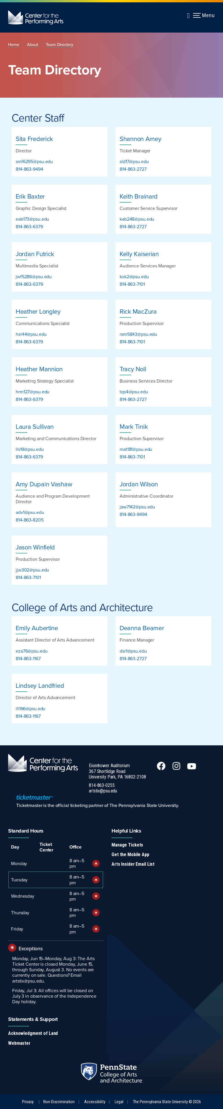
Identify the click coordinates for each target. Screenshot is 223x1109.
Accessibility (94, 1101)
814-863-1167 (28, 658)
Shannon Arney (140, 138)
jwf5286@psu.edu (34, 276)
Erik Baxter (30, 196)
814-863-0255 (102, 785)
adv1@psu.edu (30, 512)
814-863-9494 (29, 169)
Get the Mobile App (130, 854)
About (33, 44)
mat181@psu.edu (136, 449)
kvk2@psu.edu (134, 276)
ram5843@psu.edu (138, 334)
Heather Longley (38, 311)
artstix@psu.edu (103, 791)
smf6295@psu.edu (34, 161)
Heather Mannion (39, 368)
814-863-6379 (29, 226)
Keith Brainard (139, 196)
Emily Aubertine (37, 627)
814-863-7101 (132, 284)
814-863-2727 (133, 169)
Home (13, 44)
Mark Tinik (134, 426)
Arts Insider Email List (133, 864)
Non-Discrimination (59, 1101)
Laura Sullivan (35, 426)
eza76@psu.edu (31, 651)
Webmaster (19, 1043)
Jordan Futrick (35, 253)
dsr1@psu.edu (133, 651)
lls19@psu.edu (30, 449)
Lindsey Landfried (40, 685)
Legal (119, 1101)
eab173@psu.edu (32, 219)
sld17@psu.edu (134, 161)
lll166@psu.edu (30, 708)
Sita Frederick (34, 138)
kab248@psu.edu (137, 219)
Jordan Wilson (139, 483)
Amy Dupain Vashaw (44, 483)
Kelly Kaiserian (139, 253)
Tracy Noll (133, 368)
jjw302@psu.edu (32, 570)
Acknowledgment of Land (33, 1033)
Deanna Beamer (142, 627)
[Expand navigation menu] (188, 14)
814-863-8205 (30, 520)
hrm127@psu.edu (32, 391)
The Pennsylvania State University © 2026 (167, 1101)
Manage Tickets (127, 845)
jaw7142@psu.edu (137, 506)
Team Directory (59, 44)
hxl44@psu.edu (31, 334)
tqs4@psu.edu (134, 391)
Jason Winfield (35, 546)
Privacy (28, 1101)
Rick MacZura (138, 311)
